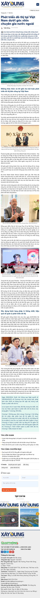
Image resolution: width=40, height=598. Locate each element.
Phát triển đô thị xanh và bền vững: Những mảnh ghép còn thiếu (20, 444)
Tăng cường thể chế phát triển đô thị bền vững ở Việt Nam (19, 442)
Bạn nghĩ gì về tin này (9, 490)
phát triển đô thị (15, 467)
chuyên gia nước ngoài (14, 464)
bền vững (25, 464)
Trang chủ (3, 13)
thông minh (5, 467)
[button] (37, 514)
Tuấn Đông (7, 28)
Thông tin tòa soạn (8, 555)
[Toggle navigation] (37, 4)
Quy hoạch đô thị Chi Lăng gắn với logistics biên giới (17, 452)
